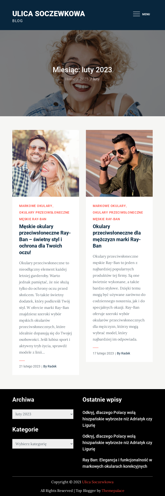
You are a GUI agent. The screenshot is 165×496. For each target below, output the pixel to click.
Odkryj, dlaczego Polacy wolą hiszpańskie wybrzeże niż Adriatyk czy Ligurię (117, 419)
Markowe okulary (35, 206)
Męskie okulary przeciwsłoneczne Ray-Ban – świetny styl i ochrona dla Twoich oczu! (45, 239)
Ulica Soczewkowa (48, 13)
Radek (52, 366)
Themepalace (113, 490)
